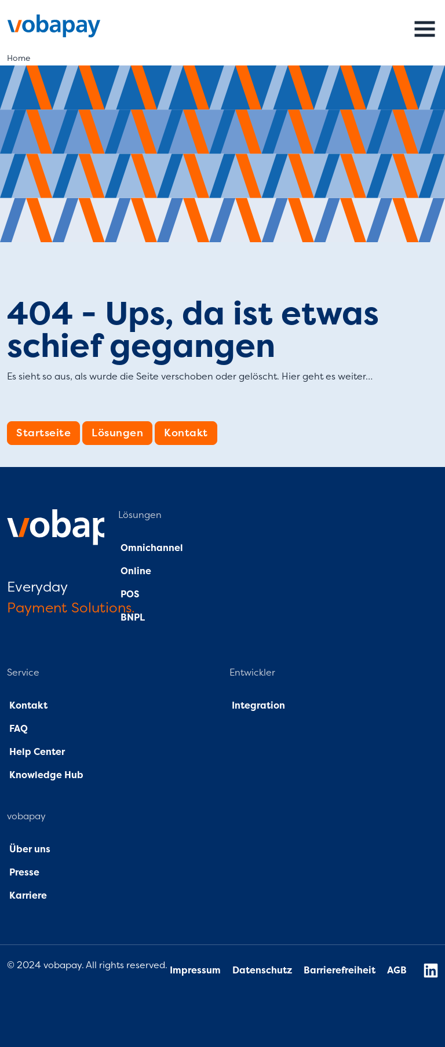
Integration (258, 706)
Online (134, 571)
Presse (24, 872)
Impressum (195, 970)
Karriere (28, 896)
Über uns (28, 849)
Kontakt (186, 433)
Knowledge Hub (46, 775)
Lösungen (117, 433)
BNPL (133, 617)
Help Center (37, 752)
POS (130, 594)
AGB (397, 970)
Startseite (43, 433)
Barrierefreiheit (339, 970)
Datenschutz (263, 970)
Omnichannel (152, 548)
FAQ (17, 729)
